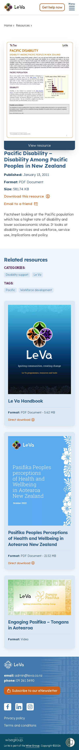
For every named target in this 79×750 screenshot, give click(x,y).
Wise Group (33, 745)
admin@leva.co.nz (28, 675)
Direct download (21, 420)
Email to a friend (21, 204)
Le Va (37, 275)
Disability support (17, 275)
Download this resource (27, 196)
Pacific (10, 290)
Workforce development (36, 290)
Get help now (52, 7)
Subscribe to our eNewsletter (34, 691)
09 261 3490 (25, 680)
